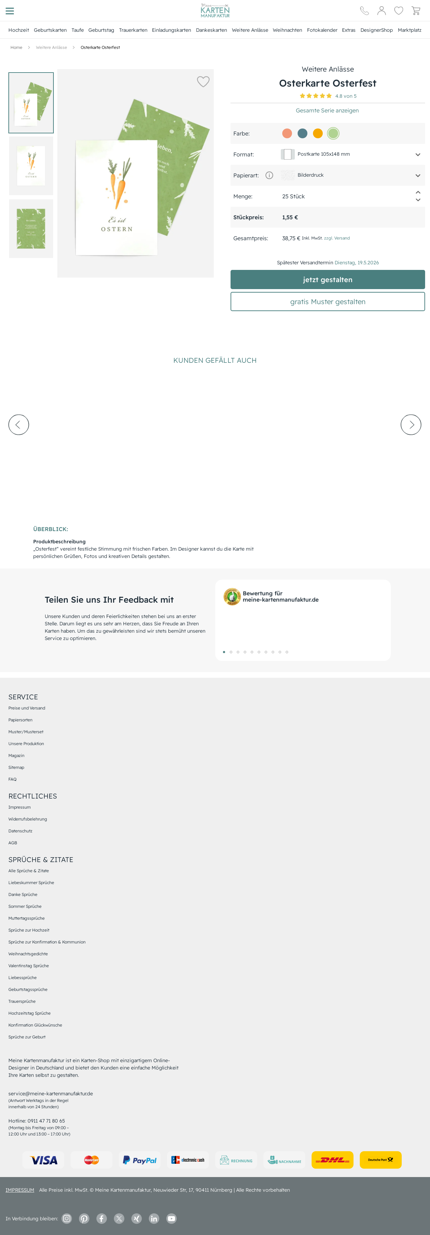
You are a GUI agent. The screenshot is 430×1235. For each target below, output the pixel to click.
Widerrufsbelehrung (27, 819)
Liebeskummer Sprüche (31, 882)
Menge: (243, 196)
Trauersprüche (22, 1001)
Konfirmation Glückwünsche (35, 1025)
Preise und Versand (26, 708)
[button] (203, 81)
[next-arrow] (411, 444)
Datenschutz (20, 830)
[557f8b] (302, 133)
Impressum (19, 807)
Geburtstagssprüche (28, 989)
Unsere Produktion (26, 743)
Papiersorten (20, 719)
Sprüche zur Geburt (26, 1036)
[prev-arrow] (19, 444)
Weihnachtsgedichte (28, 953)
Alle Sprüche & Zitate (28, 870)
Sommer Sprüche (25, 906)
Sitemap (16, 767)
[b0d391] (333, 133)
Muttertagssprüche (26, 918)
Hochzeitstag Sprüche (29, 1013)
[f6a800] (318, 133)
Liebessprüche (22, 977)
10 (287, 651)
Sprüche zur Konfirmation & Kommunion (47, 941)
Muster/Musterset (25, 731)
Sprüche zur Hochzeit (28, 930)
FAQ (12, 779)
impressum (20, 1190)
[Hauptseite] (215, 10)
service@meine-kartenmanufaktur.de (50, 1093)
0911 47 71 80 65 (46, 1121)
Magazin (16, 755)
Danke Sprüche (22, 894)
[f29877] (287, 133)
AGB (12, 842)
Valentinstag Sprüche (28, 965)
